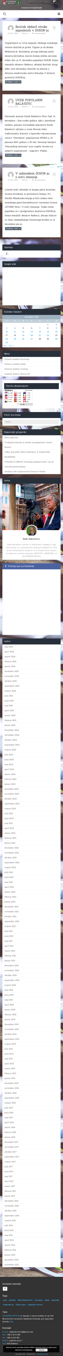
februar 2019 (10, 1073)
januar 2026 (10, 666)
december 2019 (12, 1024)
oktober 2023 (11, 799)
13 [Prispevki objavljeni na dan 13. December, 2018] (32, 331)
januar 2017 (10, 1196)
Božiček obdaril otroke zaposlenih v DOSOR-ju (32, 28)
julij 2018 (9, 1107)
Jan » (11, 345)
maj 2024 (9, 764)
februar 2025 (10, 720)
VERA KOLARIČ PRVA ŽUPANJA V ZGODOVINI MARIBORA (27, 454)
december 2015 (11, 1260)
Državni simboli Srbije (15, 364)
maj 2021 (9, 941)
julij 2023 (9, 813)
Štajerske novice (42, 1354)
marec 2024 (10, 774)
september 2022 (12, 862)
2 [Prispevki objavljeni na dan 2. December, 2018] (56, 324)
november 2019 (12, 1029)
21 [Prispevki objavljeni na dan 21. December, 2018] (40, 335)
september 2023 (12, 803)
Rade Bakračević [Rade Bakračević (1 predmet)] (25, 1300)
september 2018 (12, 1098)
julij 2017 (9, 1166)
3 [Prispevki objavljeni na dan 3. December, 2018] (6, 328)
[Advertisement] (31, 285)
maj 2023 (9, 823)
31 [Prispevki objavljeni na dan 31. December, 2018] (7, 342)
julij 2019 (9, 1049)
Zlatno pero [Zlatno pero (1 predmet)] (21, 1304)
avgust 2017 (10, 1161)
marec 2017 (10, 1186)
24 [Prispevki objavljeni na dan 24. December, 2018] (6, 339)
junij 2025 (9, 700)
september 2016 (12, 1215)
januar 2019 (10, 1078)
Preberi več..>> (13, 81)
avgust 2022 (10, 867)
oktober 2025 (11, 681)
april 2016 (9, 1240)
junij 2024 (9, 759)
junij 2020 (9, 995)
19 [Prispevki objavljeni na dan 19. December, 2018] (23, 335)
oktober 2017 (11, 1152)
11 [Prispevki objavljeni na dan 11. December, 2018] (15, 331)
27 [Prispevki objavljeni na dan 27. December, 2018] (32, 339)
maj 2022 (9, 882)
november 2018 (12, 1088)
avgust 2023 (10, 808)
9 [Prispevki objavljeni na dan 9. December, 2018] (56, 328)
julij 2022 (9, 872)
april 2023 (9, 828)
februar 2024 (10, 779)
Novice (25, 33)
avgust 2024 (10, 749)
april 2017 (9, 1181)
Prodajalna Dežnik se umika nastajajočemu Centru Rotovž (28, 445)
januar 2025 (10, 725)
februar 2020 (10, 1014)
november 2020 (12, 970)
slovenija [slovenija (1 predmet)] (39, 1300)
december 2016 (11, 1201)
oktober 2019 (11, 1034)
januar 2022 (10, 902)
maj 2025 (9, 705)
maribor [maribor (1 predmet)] (12, 1300)
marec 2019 (10, 1068)
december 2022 (12, 848)
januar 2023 (10, 843)
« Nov (4, 345)
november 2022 (12, 852)
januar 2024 (10, 784)
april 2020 (9, 1005)
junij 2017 (9, 1171)
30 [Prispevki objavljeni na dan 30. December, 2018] (56, 339)
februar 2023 (10, 838)
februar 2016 (10, 1250)
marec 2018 (10, 1127)
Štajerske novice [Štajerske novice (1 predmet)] (35, 1304)
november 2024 (12, 735)
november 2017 (12, 1147)
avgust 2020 (10, 985)
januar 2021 (10, 960)
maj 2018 (9, 1117)
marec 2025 (10, 715)
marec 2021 (10, 951)
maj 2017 (9, 1176)
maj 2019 (9, 1058)
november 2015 (12, 1264)
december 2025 (12, 671)
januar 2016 (10, 1255)
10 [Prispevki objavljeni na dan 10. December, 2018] (7, 331)
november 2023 (12, 794)
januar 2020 (10, 1019)
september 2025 (12, 686)
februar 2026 (10, 661)
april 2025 (9, 710)
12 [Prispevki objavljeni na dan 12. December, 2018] (23, 331)
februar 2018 (10, 1132)
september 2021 (12, 921)
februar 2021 (10, 955)
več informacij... (28, 1350)
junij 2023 (9, 818)
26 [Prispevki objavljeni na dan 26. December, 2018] (23, 339)
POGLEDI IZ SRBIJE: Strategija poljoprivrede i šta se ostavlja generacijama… (29, 464)
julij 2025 (9, 696)
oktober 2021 (10, 916)
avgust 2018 (10, 1103)
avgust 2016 (10, 1220)
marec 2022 (10, 892)
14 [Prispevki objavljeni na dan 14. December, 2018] (40, 331)
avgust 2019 (10, 1044)
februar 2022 (10, 897)
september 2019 (12, 1039)
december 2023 (12, 789)
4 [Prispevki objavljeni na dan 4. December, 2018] (14, 328)
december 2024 (12, 730)
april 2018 (9, 1122)
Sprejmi (41, 1350)
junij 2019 (9, 1054)
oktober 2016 (10, 1210)
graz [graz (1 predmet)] (5, 1300)
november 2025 (12, 676)
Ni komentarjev (38, 33)
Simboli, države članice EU (17, 374)
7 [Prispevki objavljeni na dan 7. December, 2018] (39, 328)
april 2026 (9, 651)
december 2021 (11, 906)
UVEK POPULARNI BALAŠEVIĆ (28, 102)
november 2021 (12, 911)
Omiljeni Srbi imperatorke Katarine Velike (25, 471)
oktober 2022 (11, 857)
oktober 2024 (11, 740)
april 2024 (9, 769)
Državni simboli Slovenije (17, 359)
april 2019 (9, 1063)
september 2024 (12, 745)
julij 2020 (9, 990)
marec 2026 (10, 656)
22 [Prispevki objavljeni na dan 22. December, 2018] (48, 335)
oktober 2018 (10, 1093)
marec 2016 (10, 1245)
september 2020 (12, 980)
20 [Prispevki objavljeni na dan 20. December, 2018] (32, 335)
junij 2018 (9, 1112)
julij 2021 (9, 931)
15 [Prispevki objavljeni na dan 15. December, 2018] (48, 331)
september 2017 (12, 1157)
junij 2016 (9, 1230)
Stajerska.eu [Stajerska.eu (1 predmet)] (8, 1304)
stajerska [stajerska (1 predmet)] (55, 1300)
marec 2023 (10, 833)
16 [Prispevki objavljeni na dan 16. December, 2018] (56, 331)
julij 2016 (9, 1225)
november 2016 (12, 1206)
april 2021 (9, 946)
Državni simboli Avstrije (16, 369)
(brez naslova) (11, 437)
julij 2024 (9, 754)
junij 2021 (9, 936)
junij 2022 (9, 877)
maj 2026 (9, 647)
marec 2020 (10, 1009)
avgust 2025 (10, 691)
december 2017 (12, 1142)
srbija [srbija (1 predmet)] (47, 1300)
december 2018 (11, 1083)
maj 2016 (9, 1235)
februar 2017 (10, 1191)
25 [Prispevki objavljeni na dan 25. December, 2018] (15, 339)
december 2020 (12, 965)
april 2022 (9, 887)
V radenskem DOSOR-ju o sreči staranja (32, 175)
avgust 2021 (10, 926)
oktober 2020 (11, 975)
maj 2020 (9, 1000)
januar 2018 (10, 1137)
